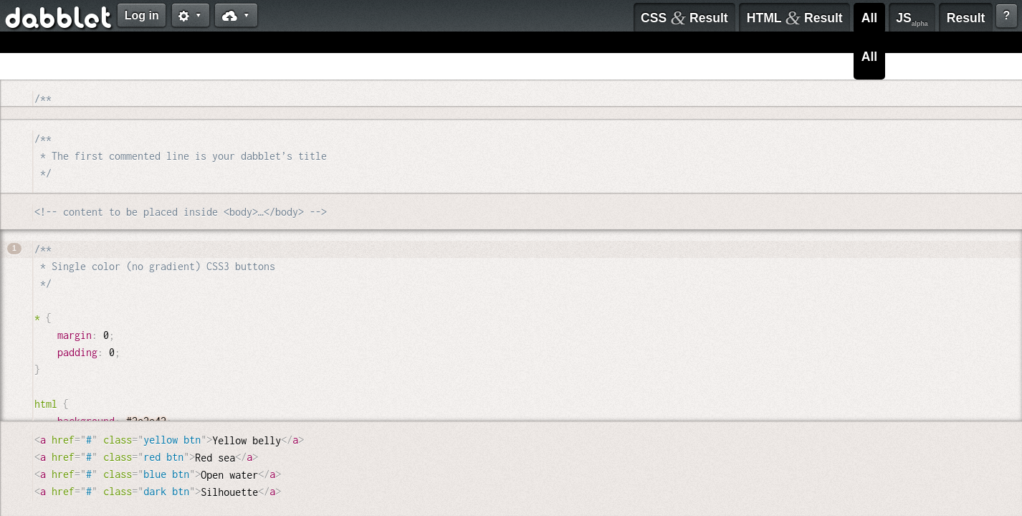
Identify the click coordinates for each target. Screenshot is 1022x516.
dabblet (59, 20)
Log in (142, 15)
